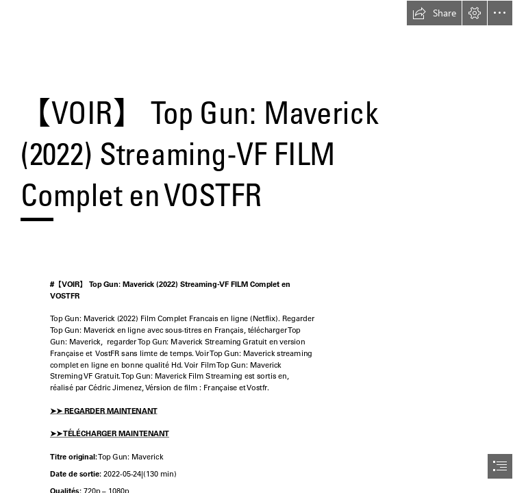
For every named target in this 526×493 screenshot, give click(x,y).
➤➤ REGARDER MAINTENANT (104, 411)
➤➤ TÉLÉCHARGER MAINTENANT (109, 433)
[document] (263, 246)
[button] (434, 13)
